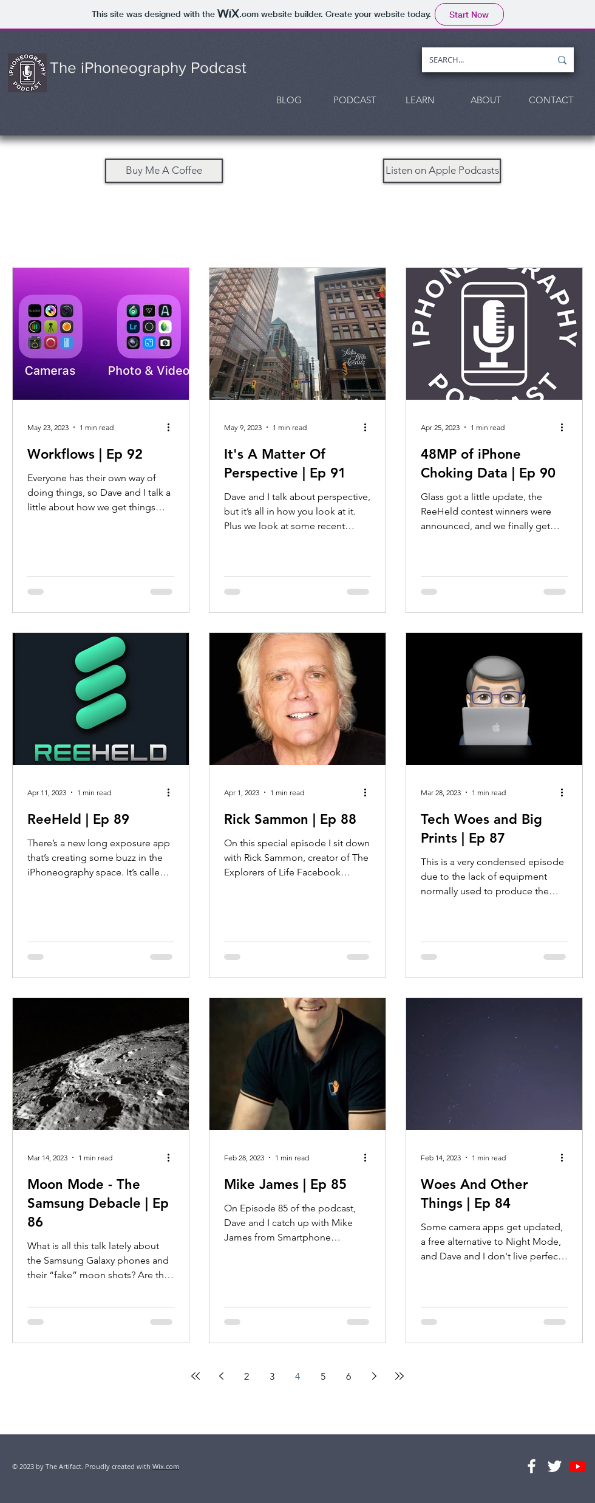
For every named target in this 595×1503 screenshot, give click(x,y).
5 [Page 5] (323, 1376)
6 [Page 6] (348, 1376)
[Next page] (374, 1376)
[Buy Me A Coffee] (164, 171)
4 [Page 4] (297, 1376)
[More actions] (172, 427)
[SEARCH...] (480, 59)
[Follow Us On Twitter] (554, 1466)
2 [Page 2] (246, 1376)
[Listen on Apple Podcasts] (442, 171)
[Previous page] (221, 1376)
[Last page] (399, 1376)
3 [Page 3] (272, 1376)
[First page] (195, 1376)
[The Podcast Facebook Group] (531, 1466)
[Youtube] (577, 1466)
